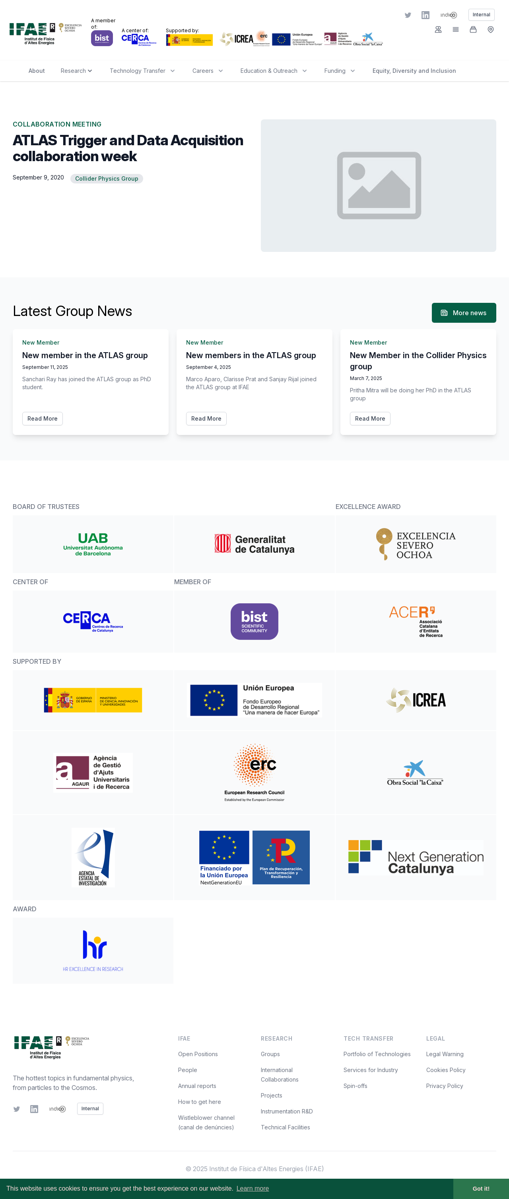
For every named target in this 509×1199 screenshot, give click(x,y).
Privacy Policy (444, 1085)
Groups (270, 1054)
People (187, 1069)
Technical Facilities (285, 1127)
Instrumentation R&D (287, 1111)
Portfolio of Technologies (377, 1054)
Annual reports (197, 1085)
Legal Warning (445, 1054)
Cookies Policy (446, 1069)
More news (463, 313)
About (37, 70)
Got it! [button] (481, 1188)
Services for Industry (371, 1069)
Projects (271, 1095)
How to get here (199, 1101)
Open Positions (198, 1054)
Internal (90, 1108)
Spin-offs (355, 1085)
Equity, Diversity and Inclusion (414, 70)
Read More (42, 418)
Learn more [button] (253, 1188)
